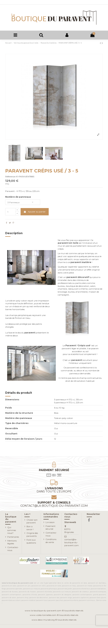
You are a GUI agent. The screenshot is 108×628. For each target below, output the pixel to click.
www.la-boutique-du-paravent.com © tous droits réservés (54, 610)
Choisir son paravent (32, 521)
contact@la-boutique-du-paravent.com (71, 542)
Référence (10, 176)
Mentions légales (12, 542)
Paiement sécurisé (50, 527)
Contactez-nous (13, 549)
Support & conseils (54, 504)
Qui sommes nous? (11, 530)
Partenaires (13, 537)
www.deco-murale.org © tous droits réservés (54, 619)
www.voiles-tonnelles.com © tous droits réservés (54, 615)
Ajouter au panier (35, 211)
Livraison (50, 522)
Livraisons (54, 490)
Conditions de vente (51, 541)
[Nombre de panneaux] (22, 202)
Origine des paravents (32, 534)
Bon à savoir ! (30, 528)
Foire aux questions (31, 541)
